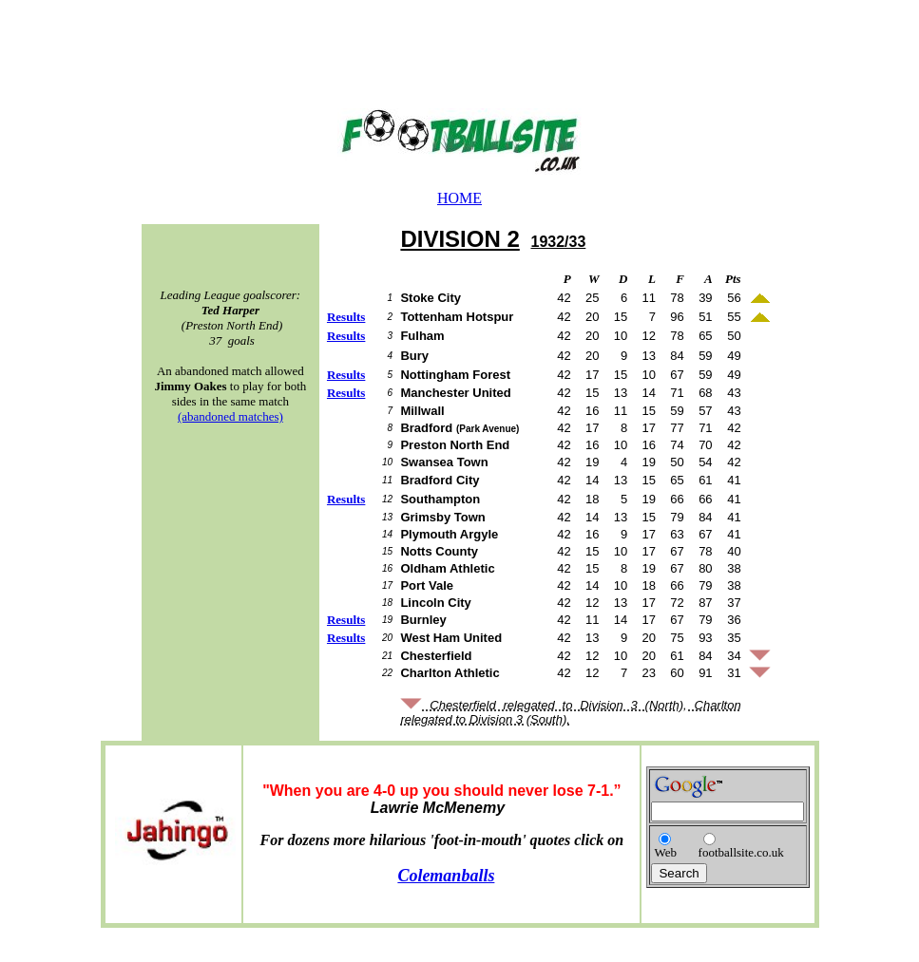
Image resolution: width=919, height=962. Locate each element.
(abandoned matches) (230, 416)
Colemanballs (445, 875)
